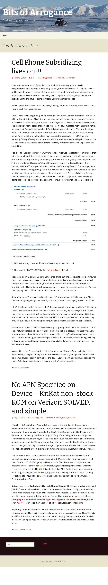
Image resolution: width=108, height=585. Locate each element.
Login (45, 543)
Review (65, 77)
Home (5, 35)
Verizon (72, 77)
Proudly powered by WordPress (54, 561)
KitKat (64, 417)
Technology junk (36, 417)
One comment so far (22, 529)
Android (51, 417)
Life (32, 77)
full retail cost (53, 270)
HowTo (58, 417)
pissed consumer (53, 77)
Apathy (42, 77)
